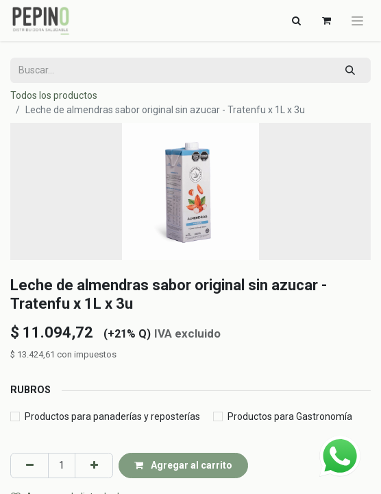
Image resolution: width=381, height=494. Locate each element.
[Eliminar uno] (29, 465)
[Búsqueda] (350, 70)
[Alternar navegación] (296, 20)
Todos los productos (53, 95)
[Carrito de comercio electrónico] (326, 20)
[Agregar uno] (94, 465)
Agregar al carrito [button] (183, 465)
